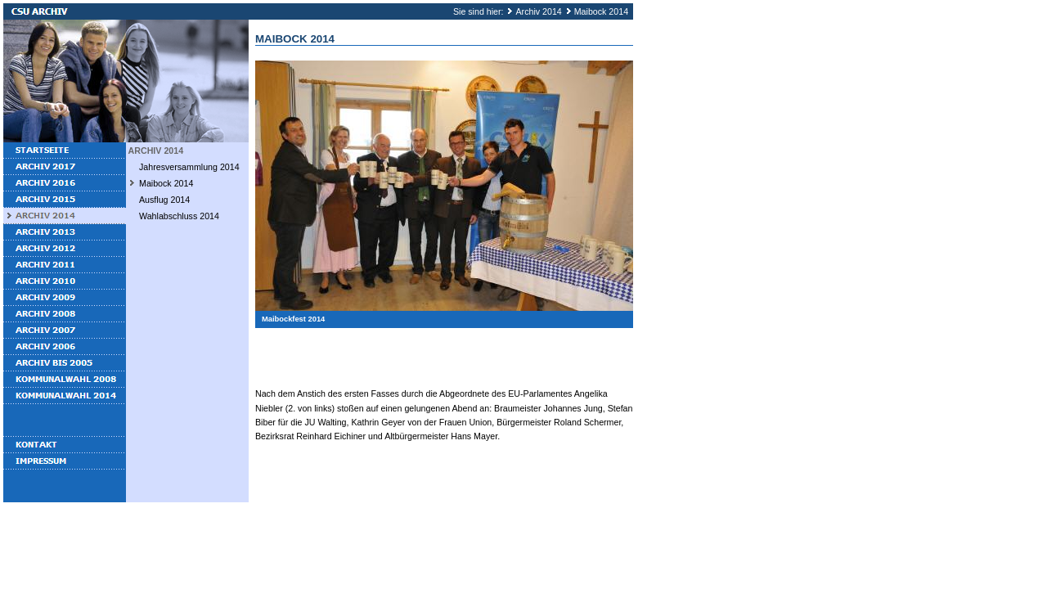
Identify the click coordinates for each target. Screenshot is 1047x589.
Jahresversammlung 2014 (189, 167)
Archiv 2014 (538, 11)
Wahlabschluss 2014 (179, 216)
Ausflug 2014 (164, 200)
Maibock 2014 (601, 11)
